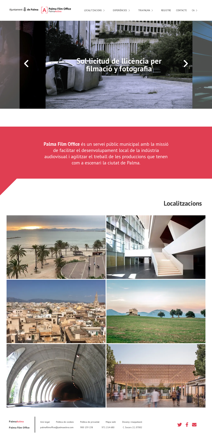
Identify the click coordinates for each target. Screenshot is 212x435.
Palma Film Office (19, 427)
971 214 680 (108, 427)
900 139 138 (86, 427)
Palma (16, 421)
